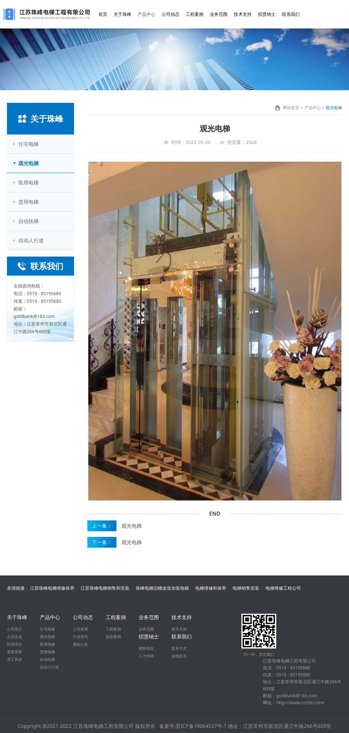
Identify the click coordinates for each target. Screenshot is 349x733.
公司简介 (14, 629)
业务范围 (218, 14)
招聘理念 (146, 648)
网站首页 (291, 107)
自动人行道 (31, 240)
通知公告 (80, 644)
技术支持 (243, 14)
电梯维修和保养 (210, 588)
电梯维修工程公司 (283, 588)
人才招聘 (146, 656)
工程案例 (194, 14)
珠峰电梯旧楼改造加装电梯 (162, 588)
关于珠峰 (122, 14)
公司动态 (170, 14)
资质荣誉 (14, 652)
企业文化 (14, 636)
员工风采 (14, 659)
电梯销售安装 (246, 588)
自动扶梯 (28, 221)
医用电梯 (28, 182)
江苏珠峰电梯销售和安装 (105, 588)
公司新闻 (80, 629)
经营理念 (14, 644)
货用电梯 (28, 201)
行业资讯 (80, 636)
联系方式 (179, 648)
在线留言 (179, 656)
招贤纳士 (267, 14)
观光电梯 (28, 163)
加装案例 (113, 636)
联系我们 (291, 14)
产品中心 (146, 14)
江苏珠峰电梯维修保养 (52, 588)
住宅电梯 (28, 143)
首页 (102, 14)
